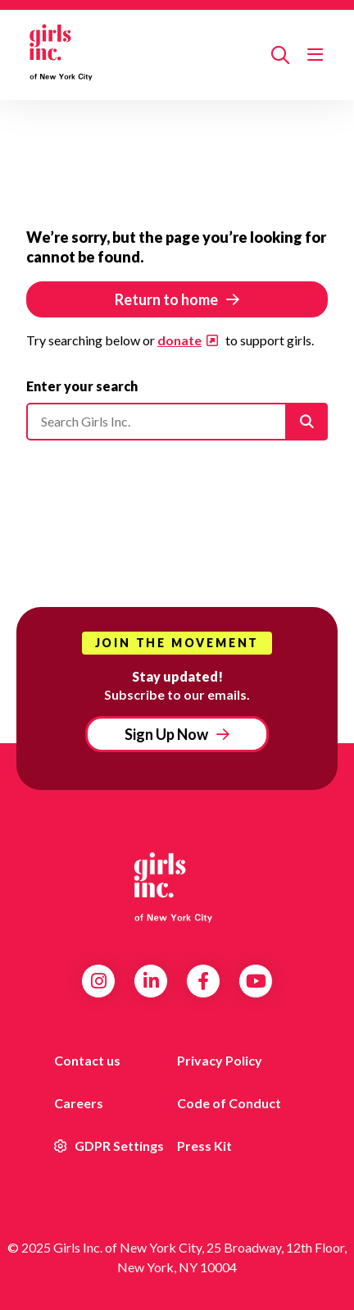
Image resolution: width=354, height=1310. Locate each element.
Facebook (203, 981)
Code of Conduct (229, 1103)
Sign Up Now (166, 734)
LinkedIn (151, 981)
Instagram (98, 981)
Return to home (166, 299)
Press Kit (204, 1145)
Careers (78, 1103)
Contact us (87, 1060)
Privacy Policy (219, 1060)
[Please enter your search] (177, 421)
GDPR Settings (109, 1145)
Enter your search (82, 386)
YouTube (256, 981)
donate (179, 340)
